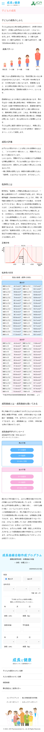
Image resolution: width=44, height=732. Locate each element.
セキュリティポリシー (29, 702)
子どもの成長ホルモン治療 (13, 671)
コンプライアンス (13, 698)
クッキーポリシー (13, 702)
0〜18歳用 (22, 450)
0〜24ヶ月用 (22, 461)
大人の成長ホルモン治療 (12, 677)
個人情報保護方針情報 (29, 698)
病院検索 (6, 682)
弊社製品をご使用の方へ (12, 688)
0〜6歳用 (22, 456)
